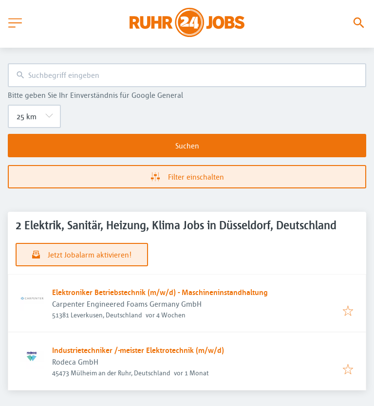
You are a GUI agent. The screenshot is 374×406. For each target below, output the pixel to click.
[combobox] (187, 75)
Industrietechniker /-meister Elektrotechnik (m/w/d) (138, 350)
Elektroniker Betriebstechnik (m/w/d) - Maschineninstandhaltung (160, 292)
